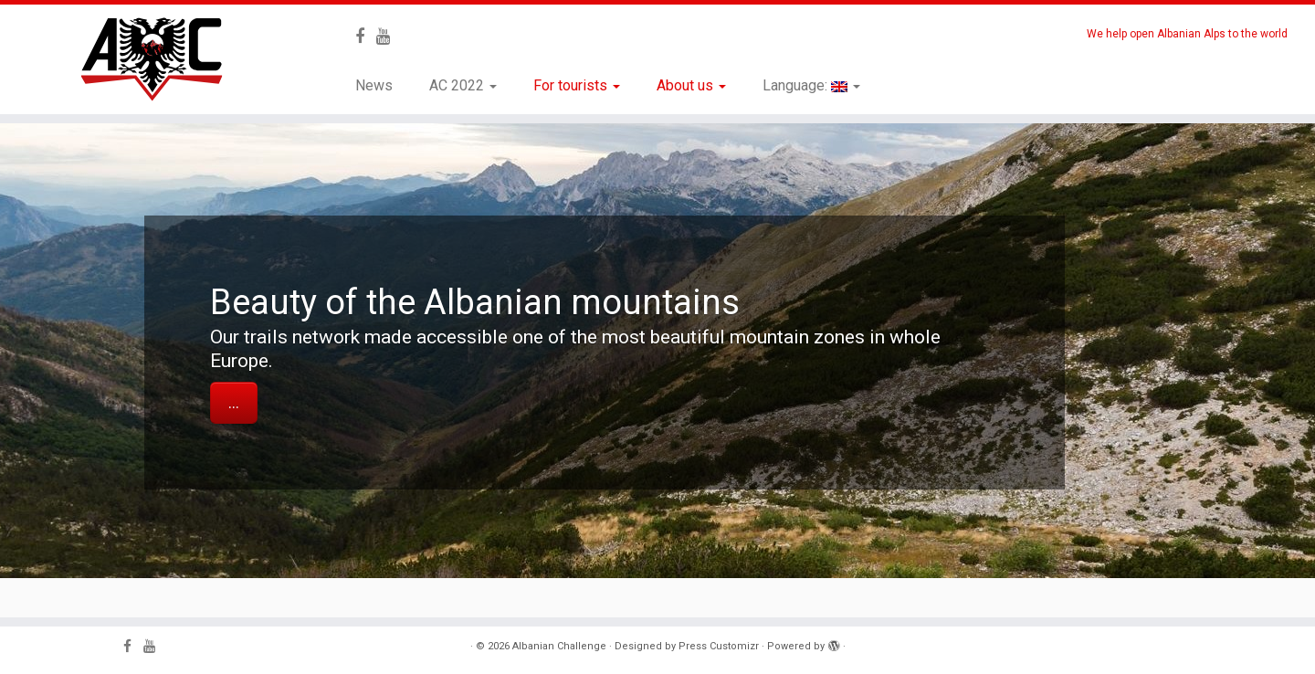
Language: (811, 85)
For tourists (576, 85)
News (374, 85)
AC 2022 (463, 85)
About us (691, 85)
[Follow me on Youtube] (389, 36)
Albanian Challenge (559, 646)
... (233, 403)
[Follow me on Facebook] (365, 36)
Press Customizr (719, 646)
